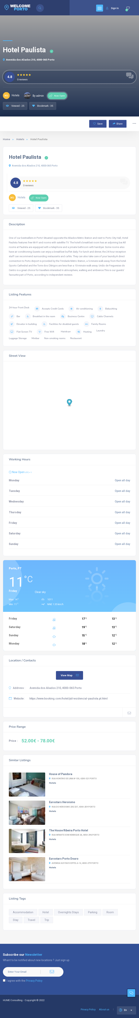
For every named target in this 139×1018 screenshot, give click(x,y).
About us (104, 1009)
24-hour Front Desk (19, 307)
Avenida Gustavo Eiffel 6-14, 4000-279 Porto (73, 863)
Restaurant (76, 338)
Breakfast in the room (40, 316)
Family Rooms (95, 324)
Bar (14, 316)
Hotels (20, 139)
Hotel (45, 912)
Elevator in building (23, 324)
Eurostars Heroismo (62, 802)
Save (97, 123)
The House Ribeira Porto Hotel (68, 830)
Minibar (35, 338)
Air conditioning (80, 309)
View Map (70, 675)
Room (110, 912)
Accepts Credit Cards (49, 309)
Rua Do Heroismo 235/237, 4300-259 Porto (72, 807)
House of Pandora (60, 774)
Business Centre (72, 316)
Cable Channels (101, 316)
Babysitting (107, 309)
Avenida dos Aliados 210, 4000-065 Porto (28, 59)
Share (117, 123)
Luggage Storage (18, 338)
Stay (15, 920)
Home (6, 139)
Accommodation (23, 912)
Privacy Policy (34, 980)
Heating (84, 332)
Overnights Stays (68, 912)
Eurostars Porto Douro (63, 858)
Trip (46, 920)
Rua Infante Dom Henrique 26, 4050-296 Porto (74, 835)
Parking (92, 912)
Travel (31, 920)
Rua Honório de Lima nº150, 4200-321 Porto (73, 779)
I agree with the (22, 980)
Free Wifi (45, 332)
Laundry (100, 330)
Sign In (112, 8)
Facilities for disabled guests (60, 324)
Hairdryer (66, 331)
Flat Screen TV (20, 332)
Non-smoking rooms (54, 338)
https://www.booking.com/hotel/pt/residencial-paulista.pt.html (68, 698)
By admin (34, 95)
